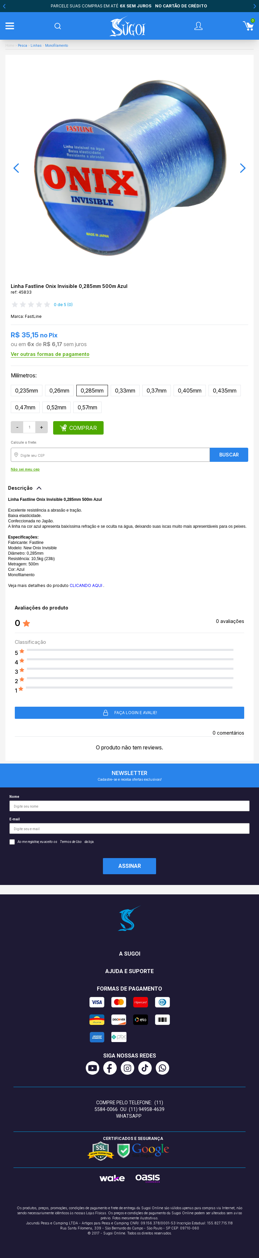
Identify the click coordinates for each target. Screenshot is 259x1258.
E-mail (129, 825)
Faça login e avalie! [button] (129, 712)
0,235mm (26, 390)
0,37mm (156, 390)
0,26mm (59, 390)
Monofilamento (56, 45)
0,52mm (56, 407)
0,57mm (87, 407)
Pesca (22, 45)
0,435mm (224, 390)
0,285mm (92, 390)
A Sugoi (129, 954)
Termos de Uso (71, 842)
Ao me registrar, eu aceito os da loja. (52, 842)
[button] (16, 168)
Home (9, 45)
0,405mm (189, 390)
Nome (129, 803)
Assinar (129, 866)
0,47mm (25, 407)
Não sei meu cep (25, 469)
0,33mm (125, 390)
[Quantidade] (29, 427)
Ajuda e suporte (129, 971)
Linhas (36, 45)
